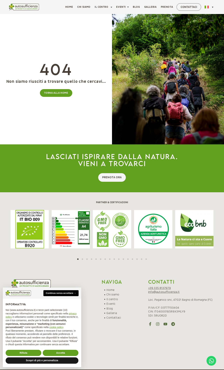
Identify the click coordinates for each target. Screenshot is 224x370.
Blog (136, 7)
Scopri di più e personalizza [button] (42, 360)
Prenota (167, 7)
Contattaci (113, 317)
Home (69, 7)
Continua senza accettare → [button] (61, 293)
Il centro (104, 7)
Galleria (150, 7)
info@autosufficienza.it (164, 292)
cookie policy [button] (56, 327)
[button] (78, 259)
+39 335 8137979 (159, 288)
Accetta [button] (60, 352)
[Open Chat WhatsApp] (211, 361)
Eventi (110, 304)
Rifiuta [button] (23, 352)
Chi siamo (83, 7)
